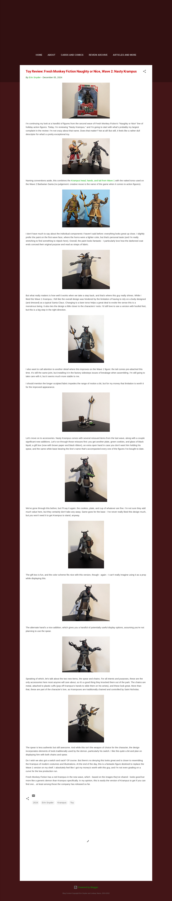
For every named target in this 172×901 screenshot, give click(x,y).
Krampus (61, 802)
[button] (144, 72)
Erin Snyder (48, 802)
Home (39, 55)
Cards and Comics (72, 55)
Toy (72, 802)
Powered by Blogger (86, 887)
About (51, 55)
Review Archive (98, 55)
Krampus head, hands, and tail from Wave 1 (93, 180)
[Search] (150, 8)
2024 (35, 802)
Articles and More (124, 55)
